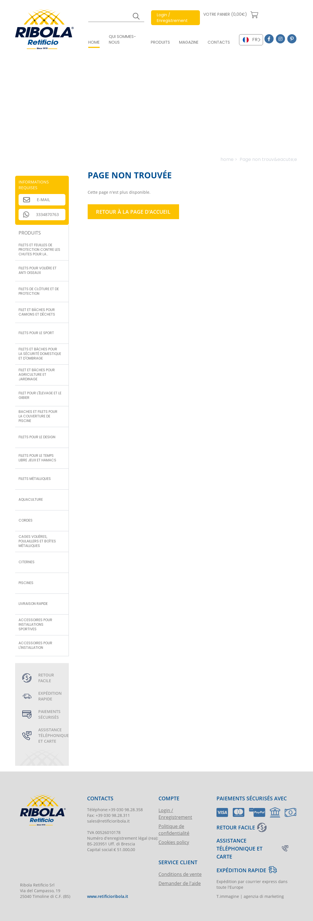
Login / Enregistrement (175, 813)
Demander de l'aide (179, 883)
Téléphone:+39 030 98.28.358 (115, 809)
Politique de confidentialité (173, 829)
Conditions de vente (180, 874)
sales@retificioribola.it (108, 821)
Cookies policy (173, 842)
